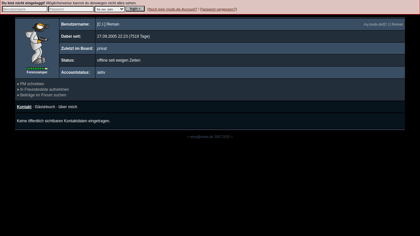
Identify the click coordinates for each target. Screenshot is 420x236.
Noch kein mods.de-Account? (173, 9)
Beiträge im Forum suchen (43, 95)
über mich (67, 107)
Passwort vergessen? (218, 9)
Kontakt (24, 107)
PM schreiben (32, 84)
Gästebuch (45, 107)
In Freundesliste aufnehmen (44, 89)
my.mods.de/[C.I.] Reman (383, 24)
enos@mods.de (201, 137)
